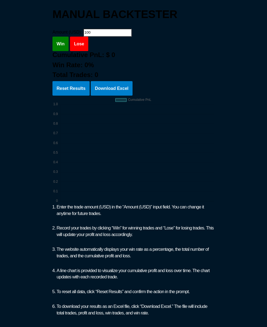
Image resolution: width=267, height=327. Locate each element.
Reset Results (71, 88)
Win (60, 44)
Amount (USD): (67, 32)
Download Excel (111, 88)
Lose (79, 44)
